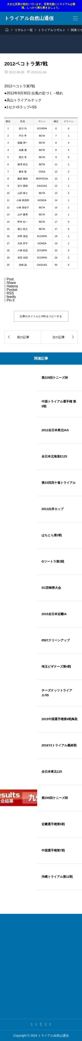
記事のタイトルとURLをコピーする (41, 316)
